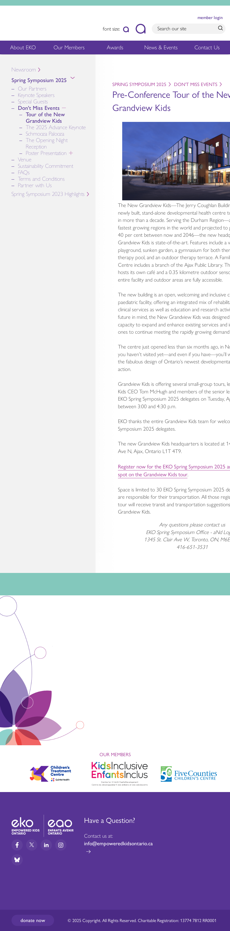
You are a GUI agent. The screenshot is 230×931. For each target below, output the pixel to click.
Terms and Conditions (41, 179)
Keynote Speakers (36, 95)
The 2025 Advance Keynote (56, 127)
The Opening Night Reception (47, 143)
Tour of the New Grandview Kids (45, 117)
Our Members (69, 49)
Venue (24, 159)
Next (220, 772)
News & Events (162, 49)
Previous (9, 771)
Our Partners (32, 88)
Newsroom (23, 69)
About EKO (23, 49)
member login (210, 17)
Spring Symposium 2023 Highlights (48, 194)
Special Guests (33, 101)
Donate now (32, 920)
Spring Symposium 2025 (53, 81)
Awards (115, 49)
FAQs (24, 172)
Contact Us (207, 47)
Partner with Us (35, 185)
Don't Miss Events (52, 108)
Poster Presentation (58, 153)
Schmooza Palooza (45, 134)
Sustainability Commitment (45, 166)
